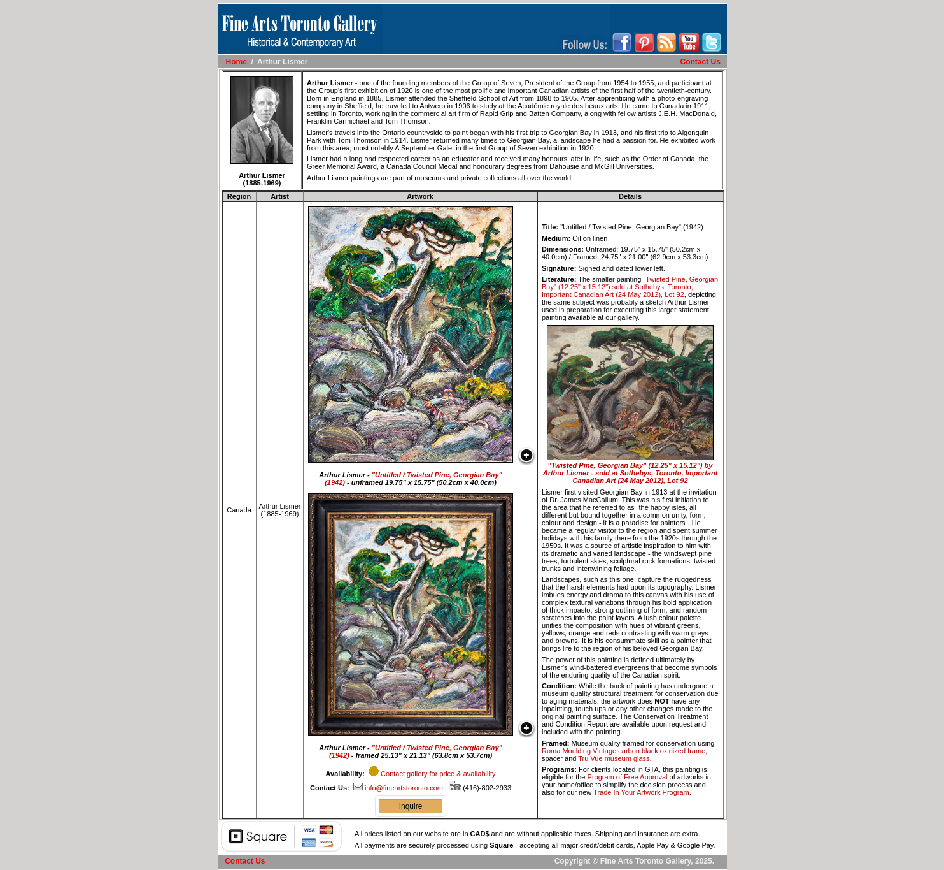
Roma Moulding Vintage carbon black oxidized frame (623, 751)
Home (236, 61)
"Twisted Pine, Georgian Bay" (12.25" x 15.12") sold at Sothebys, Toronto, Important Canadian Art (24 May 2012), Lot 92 (630, 286)
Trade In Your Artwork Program (641, 792)
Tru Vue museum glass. (614, 758)
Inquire (411, 806)
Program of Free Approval (628, 777)
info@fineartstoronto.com (398, 788)
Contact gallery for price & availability (438, 774)
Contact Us (700, 61)
